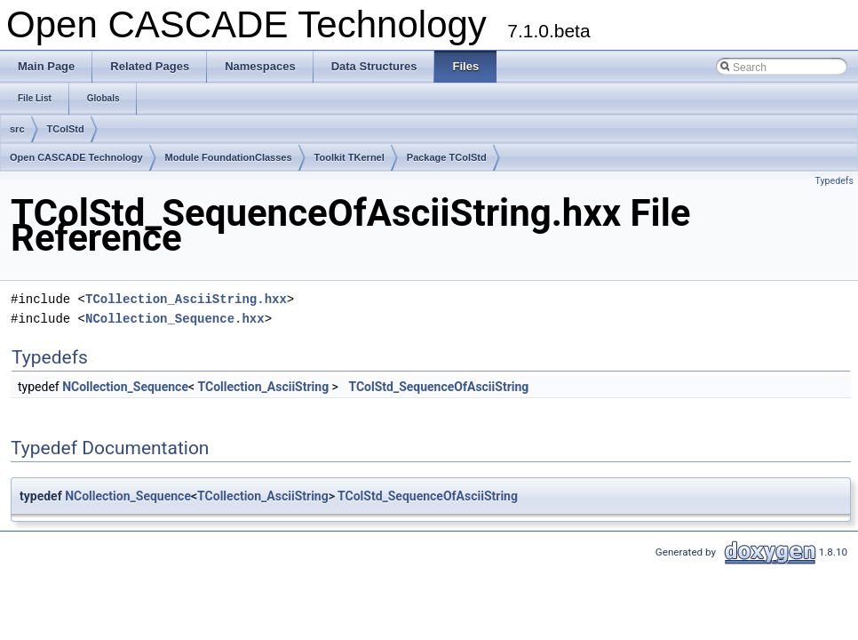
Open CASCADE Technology (76, 157)
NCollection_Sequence (125, 387)
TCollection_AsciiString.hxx (186, 299)
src (17, 129)
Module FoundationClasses (228, 157)
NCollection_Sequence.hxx (175, 318)
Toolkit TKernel (349, 157)
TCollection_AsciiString (264, 387)
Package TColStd (447, 157)
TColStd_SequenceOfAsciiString (438, 387)
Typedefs (834, 181)
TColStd (65, 129)
